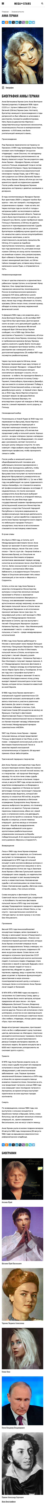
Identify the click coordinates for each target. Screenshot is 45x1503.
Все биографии (9, 1501)
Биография (10, 87)
